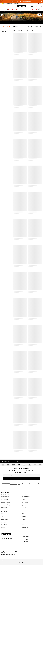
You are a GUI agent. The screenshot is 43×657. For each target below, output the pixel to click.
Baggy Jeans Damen (4, 531)
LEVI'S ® (23, 551)
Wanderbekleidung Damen (26, 529)
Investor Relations (17, 627)
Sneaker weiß (24, 540)
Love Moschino (24, 554)
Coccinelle (3, 559)
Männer (6, 6)
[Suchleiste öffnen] (40, 9)
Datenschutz (23, 627)
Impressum (32, 627)
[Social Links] (2, 604)
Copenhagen (24, 549)
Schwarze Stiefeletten (5, 534)
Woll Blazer (23, 532)
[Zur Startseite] (21, 6)
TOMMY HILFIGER (4, 557)
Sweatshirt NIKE (4, 540)
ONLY (2, 546)
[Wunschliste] (38, 6)
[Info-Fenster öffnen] (41, 1)
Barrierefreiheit (38, 627)
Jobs (11, 627)
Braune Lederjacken (25, 535)
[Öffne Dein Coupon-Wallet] (32, 6)
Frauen (2, 6)
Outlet (3, 3)
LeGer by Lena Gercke (25, 560)
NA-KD (2, 551)
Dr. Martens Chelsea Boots (5, 529)
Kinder (10, 6)
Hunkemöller (3, 560)
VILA (2, 548)
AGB (28, 627)
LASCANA (3, 549)
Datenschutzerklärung (6, 483)
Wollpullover (24, 531)
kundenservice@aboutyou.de (15, 484)
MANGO (23, 548)
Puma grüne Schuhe (4, 532)
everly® (23, 546)
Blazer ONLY (24, 534)
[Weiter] (38, 9)
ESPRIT (23, 557)
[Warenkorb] (41, 6)
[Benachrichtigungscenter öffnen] (36, 6)
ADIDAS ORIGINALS (4, 552)
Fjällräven (23, 559)
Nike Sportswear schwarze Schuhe (7, 535)
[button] (29, 26)
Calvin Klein (3, 554)
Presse (8, 627)
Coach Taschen (24, 537)
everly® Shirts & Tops (4, 537)
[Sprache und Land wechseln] (40, 3)
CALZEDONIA (24, 552)
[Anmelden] (34, 6)
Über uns (3, 627)
